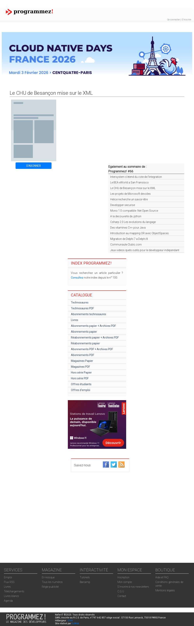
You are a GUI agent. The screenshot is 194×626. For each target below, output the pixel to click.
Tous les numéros (52, 582)
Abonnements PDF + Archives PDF (92, 349)
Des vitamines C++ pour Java (128, 227)
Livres (74, 320)
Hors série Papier (81, 372)
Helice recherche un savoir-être (129, 199)
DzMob (75, 623)
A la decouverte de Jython (125, 216)
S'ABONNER (33, 165)
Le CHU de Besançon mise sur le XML (133, 188)
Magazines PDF (80, 366)
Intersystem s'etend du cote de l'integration (136, 176)
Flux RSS (9, 582)
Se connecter (173, 19)
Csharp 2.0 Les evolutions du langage (133, 222)
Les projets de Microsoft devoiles (130, 193)
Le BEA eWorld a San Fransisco (129, 182)
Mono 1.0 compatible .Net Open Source (134, 210)
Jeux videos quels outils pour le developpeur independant (144, 250)
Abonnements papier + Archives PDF (93, 325)
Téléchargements (14, 591)
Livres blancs (11, 596)
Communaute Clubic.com (126, 244)
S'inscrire (186, 19)
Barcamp (85, 582)
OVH (70, 620)
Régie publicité (50, 586)
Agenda (8, 600)
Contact (121, 596)
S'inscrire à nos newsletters (133, 586)
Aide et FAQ (162, 577)
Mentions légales (165, 590)
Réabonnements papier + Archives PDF (95, 337)
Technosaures (79, 302)
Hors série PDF (80, 378)
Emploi (8, 577)
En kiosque (48, 577)
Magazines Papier (82, 360)
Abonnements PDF (82, 355)
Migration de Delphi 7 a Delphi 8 (129, 238)
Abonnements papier (84, 331)
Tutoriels (85, 577)
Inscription (123, 577)
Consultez (77, 277)
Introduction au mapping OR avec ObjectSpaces (139, 233)
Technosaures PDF (82, 308)
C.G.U (120, 591)
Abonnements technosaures (88, 314)
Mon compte (124, 582)
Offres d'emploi (80, 390)
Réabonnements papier (85, 343)
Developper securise (122, 205)
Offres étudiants (81, 384)
